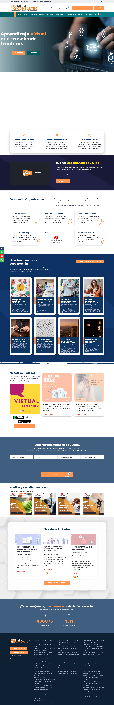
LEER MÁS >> (21, 571)
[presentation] (57, 465)
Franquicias (19, 52)
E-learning (34, 14)
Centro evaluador (60, 14)
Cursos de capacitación (23, 14)
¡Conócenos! (63, 181)
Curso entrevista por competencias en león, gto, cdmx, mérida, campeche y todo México (68, 654)
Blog (74, 14)
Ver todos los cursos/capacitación (90, 261)
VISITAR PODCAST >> (49, 414)
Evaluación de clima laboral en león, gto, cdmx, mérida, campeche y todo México (68, 648)
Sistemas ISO (42, 14)
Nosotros (80, 14)
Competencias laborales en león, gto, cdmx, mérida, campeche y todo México (68, 642)
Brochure (33, 52)
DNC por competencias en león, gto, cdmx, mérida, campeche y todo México (68, 665)
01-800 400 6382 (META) (18, 655)
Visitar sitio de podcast (24, 425)
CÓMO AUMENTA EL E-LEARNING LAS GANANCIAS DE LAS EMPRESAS (27, 549)
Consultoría (50, 14)
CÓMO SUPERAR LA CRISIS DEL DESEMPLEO (83, 548)
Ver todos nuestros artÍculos (57, 582)
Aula (99, 8)
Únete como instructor (82, 8)
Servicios (69, 14)
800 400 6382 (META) (61, 7)
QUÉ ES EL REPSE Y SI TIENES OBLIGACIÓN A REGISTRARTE (53, 549)
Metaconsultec (25, 575)
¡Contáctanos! (88, 14)
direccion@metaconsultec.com (62, 8)
